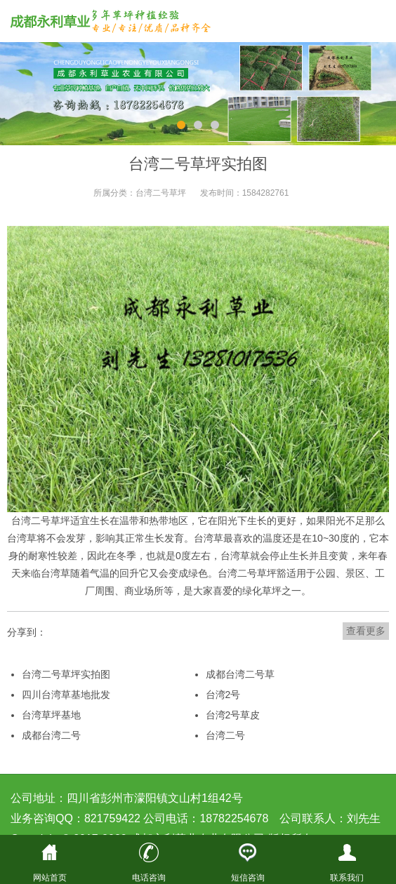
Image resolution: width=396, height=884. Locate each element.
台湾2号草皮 (233, 715)
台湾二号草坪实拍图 (66, 674)
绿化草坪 (262, 590)
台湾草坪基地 (51, 715)
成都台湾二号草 (240, 674)
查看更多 (365, 630)
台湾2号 (223, 694)
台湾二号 (237, 573)
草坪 (60, 520)
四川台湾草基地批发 (66, 694)
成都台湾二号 (51, 735)
